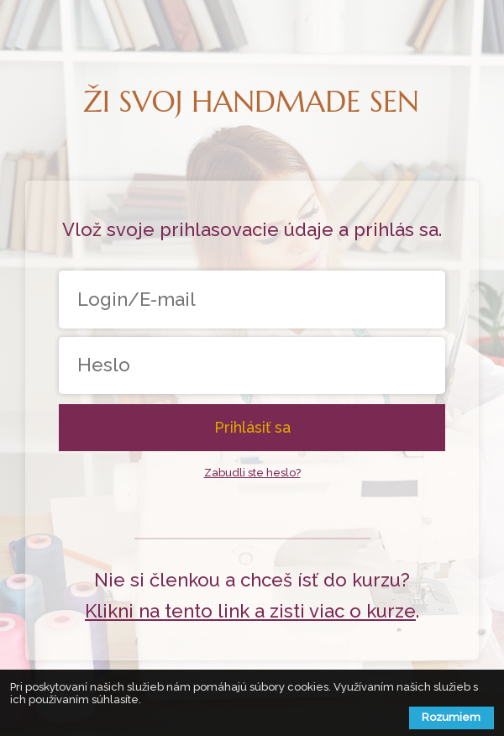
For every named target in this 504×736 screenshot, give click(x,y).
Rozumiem (451, 717)
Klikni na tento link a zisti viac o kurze (250, 611)
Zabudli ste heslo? (252, 472)
